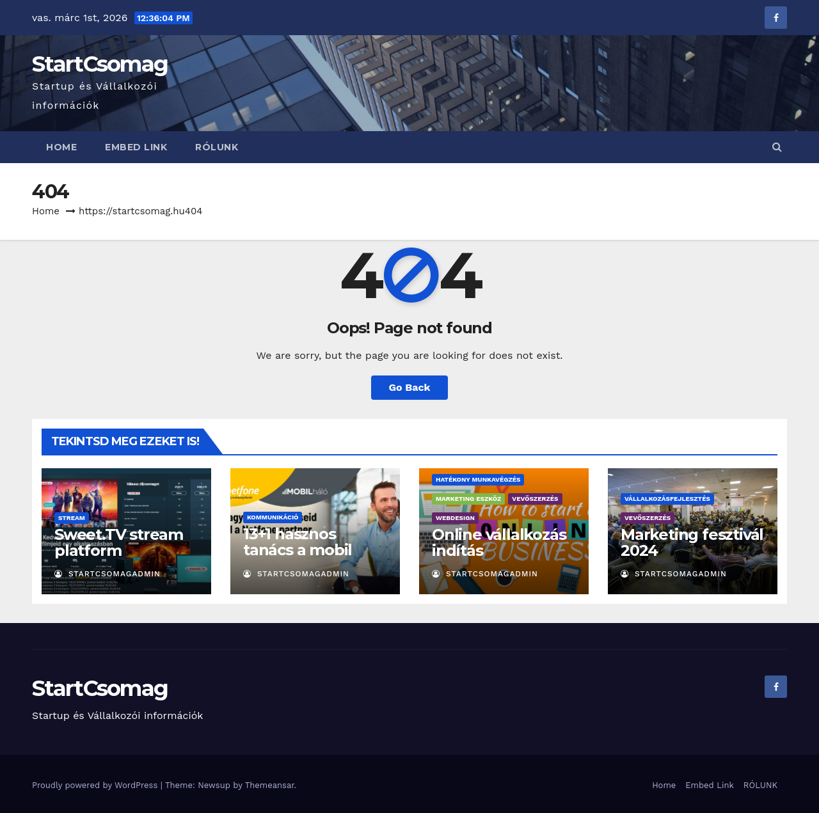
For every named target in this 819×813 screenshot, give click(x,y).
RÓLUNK (216, 147)
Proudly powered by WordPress (96, 785)
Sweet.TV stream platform (118, 542)
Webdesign (455, 517)
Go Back (410, 387)
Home (61, 147)
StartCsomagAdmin (107, 573)
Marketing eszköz (468, 498)
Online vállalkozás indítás (499, 542)
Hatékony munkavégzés (478, 479)
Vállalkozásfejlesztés (667, 498)
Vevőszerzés (535, 498)
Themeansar (269, 785)
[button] (777, 147)
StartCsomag (100, 64)
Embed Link (136, 147)
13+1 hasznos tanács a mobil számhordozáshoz (311, 550)
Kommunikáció (272, 517)
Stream (71, 517)
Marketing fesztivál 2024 (692, 542)
